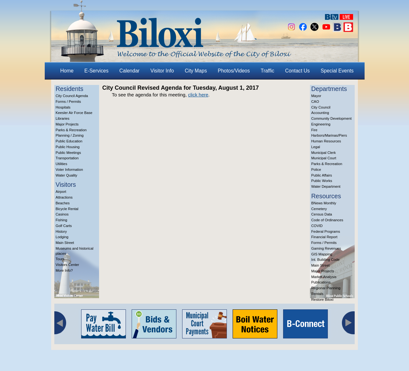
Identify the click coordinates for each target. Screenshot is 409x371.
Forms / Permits (68, 101)
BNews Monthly (323, 203)
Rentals (317, 294)
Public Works (321, 181)
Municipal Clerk (323, 153)
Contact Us (297, 70)
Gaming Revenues (326, 248)
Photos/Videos (234, 70)
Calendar (130, 70)
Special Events (336, 70)
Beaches (63, 203)
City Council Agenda (72, 96)
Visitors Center (67, 265)
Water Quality (66, 175)
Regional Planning (325, 288)
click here (198, 94)
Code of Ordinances (327, 220)
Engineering (320, 124)
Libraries (62, 118)
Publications (321, 282)
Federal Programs (325, 231)
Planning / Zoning (70, 135)
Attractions (64, 197)
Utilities (61, 164)
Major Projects (67, 124)
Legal (315, 147)
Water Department (326, 186)
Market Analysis (323, 277)
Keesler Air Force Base (74, 113)
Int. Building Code (325, 259)
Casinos (62, 214)
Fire (314, 130)
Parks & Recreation (71, 130)
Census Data (321, 214)
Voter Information (69, 169)
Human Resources (326, 141)
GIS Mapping (321, 254)
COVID (317, 226)
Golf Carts (64, 226)
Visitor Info (162, 70)
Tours (60, 259)
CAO (315, 101)
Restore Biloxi (322, 299)
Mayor (316, 96)
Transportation (67, 158)
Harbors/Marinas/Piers (329, 135)
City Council (320, 107)
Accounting (320, 113)
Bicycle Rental (67, 209)
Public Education (69, 141)
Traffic (267, 70)
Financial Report (324, 237)
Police (316, 169)
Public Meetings (68, 153)
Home (67, 70)
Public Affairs (321, 175)
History (61, 231)
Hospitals (63, 107)
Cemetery (319, 209)
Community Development (331, 118)
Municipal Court (323, 158)
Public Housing (68, 147)
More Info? (64, 270)
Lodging (62, 237)
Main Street (65, 243)
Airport (61, 191)
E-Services (96, 70)
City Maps (196, 70)
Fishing (61, 220)
